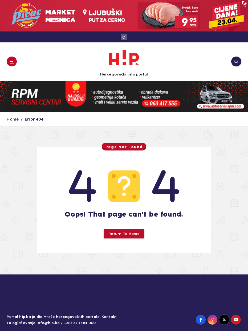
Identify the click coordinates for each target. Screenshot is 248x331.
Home (13, 119)
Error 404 (34, 119)
